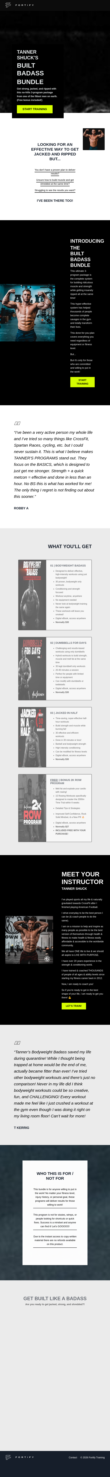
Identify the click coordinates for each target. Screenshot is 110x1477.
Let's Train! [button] (74, 1018)
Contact (73, 1470)
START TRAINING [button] (35, 109)
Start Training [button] (82, 385)
